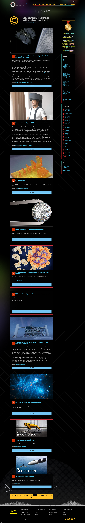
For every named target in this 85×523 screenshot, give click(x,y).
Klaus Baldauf (67, 131)
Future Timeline (17, 410)
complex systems (66, 92)
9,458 (46, 495)
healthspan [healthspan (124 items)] (70, 42)
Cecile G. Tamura (68, 133)
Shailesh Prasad (17, 188)
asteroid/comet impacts (67, 74)
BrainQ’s (45, 136)
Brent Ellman (67, 148)
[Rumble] (74, 519)
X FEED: (22, 511)
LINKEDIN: (50, 509)
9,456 (39, 495)
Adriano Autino (17, 308)
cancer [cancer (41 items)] (66, 39)
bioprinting (65, 84)
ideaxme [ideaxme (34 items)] (63, 43)
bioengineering (66, 81)
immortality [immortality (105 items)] (67, 43)
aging (64, 69)
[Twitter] (68, 519)
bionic (64, 83)
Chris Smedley (67, 155)
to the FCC (46, 72)
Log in (25, 23)
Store (68, 4)
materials (26, 188)
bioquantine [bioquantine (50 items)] (71, 34)
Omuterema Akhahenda (67, 130)
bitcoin (64, 86)
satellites (31, 82)
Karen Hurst (67, 123)
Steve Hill (66, 145)
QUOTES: (64, 514)
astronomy (65, 75)
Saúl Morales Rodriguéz (67, 111)
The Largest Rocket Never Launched (24, 477)
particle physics (22, 364)
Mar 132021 (13, 57)
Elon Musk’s (14, 66)
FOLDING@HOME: (51, 512)
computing (65, 93)
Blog (36, 4)
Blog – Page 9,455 (42, 11)
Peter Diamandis (66, 62)
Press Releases (72, 4)
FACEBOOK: (23, 509)
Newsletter (61, 4)
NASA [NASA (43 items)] (71, 46)
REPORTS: (36, 512)
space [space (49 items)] (64, 50)
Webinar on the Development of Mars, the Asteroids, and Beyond (32, 294)
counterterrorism (66, 95)
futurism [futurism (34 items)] (73, 40)
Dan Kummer (67, 127)
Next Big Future (66, 169)
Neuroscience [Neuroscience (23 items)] (73, 46)
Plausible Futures (66, 170)
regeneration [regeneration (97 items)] (65, 49)
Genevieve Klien (17, 82)
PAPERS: (36, 514)
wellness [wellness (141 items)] (71, 51)
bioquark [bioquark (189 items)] (66, 36)
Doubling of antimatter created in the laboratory (28, 402)
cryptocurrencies (66, 98)
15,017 (51, 495)
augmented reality (66, 76)
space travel (24, 446)
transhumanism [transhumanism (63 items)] (66, 51)
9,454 (31, 495)
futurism (21, 236)
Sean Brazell (67, 142)
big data (64, 80)
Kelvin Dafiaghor (68, 122)
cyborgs (64, 100)
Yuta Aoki (66, 134)
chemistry (65, 90)
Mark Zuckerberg (66, 68)
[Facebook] (65, 519)
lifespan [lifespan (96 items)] (64, 46)
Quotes (65, 4)
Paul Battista (67, 119)
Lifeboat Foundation (17, 519)
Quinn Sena (67, 114)
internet (28, 82)
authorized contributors (31, 23)
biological (65, 82)
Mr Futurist (65, 167)
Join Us (57, 4)
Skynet (64, 67)
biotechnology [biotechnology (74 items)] (65, 37)
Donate (53, 4)
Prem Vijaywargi (17, 364)
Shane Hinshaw (68, 139)
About (33, 4)
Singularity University (67, 66)
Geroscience (65, 164)
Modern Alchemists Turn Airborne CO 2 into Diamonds (29, 230)
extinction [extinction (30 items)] (68, 40)
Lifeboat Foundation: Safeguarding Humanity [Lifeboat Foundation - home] (19, 4)
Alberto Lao (16, 446)
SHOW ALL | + (64, 156)
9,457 (42, 495)
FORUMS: (50, 514)
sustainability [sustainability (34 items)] (67, 50)
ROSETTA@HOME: (23, 514)
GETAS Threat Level (14, 511)
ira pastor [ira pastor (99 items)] (65, 44)
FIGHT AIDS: (23, 512)
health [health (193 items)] (65, 42)
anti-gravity (65, 72)
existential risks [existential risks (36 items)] (65, 40)
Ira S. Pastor (67, 153)
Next (31, 497)
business (65, 89)
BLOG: (36, 511)
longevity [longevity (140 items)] (68, 46)
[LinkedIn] (70, 519)
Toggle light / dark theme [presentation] (74, 1)
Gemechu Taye (67, 120)
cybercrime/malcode (67, 99)
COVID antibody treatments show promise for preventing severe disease (32, 273)
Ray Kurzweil (65, 64)
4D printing (65, 60)
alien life (64, 71)
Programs (42, 4)
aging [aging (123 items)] (64, 33)
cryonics (64, 97)
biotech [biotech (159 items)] (71, 36)
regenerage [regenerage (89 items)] (71, 47)
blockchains (65, 87)
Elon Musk (21, 82)
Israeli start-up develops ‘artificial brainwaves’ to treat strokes (32, 123)
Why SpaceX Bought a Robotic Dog (24, 440)
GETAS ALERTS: (65, 509)
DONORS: (50, 511)
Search (73, 19)
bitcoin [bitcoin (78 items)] (69, 37)
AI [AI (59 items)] (65, 33)
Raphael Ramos (68, 140)
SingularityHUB (66, 171)
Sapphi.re (27, 519)
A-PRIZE (50, 4)
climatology (65, 91)
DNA (64, 63)
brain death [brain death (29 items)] (64, 39)
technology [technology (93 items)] (71, 50)
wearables (30, 145)
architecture (65, 73)
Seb (65, 146)
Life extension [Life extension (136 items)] (70, 44)
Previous (16, 495)
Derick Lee (67, 136)
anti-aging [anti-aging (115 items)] (72, 33)
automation (65, 77)
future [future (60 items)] (71, 40)
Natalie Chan (67, 143)
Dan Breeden (67, 116)
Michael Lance (67, 149)
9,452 (24, 495)
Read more (32, 86)
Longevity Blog (66, 166)
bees (64, 78)
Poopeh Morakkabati (17, 281)
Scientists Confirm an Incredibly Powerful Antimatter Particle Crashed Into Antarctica (31, 343)
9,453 (27, 495)
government (25, 82)
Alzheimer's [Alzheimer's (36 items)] (67, 33)
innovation (21, 410)
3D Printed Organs (20, 181)
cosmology (65, 94)
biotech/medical (22, 145)
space (20, 308)
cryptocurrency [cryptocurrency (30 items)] (69, 39)
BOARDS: (64, 511)
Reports (46, 4)
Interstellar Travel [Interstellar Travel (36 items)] (72, 43)
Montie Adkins (67, 152)
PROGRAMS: (64, 512)
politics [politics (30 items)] (64, 47)
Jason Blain (67, 150)
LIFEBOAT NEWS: (37, 509)
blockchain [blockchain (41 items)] (72, 37)
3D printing (65, 59)
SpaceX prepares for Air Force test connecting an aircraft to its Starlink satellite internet (32, 56)
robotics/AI (26, 145)
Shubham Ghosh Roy (69, 113)
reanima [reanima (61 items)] (67, 47)
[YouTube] (72, 519)
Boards (39, 4)
